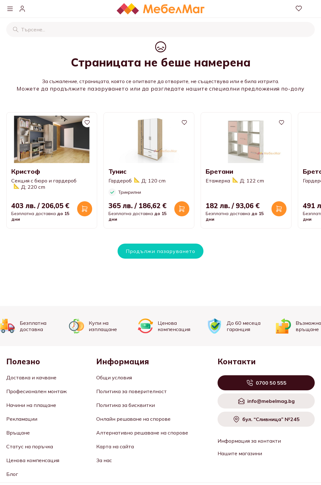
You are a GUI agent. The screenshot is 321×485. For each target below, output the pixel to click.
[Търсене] (15, 29)
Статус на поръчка (29, 446)
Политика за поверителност (131, 391)
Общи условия (114, 377)
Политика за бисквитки (125, 405)
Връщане (18, 433)
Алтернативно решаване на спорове (142, 433)
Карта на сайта (115, 446)
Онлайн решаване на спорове (133, 419)
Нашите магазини (240, 453)
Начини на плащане (31, 405)
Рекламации (21, 419)
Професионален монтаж (36, 391)
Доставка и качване (31, 377)
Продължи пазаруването (160, 251)
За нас (104, 460)
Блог (12, 474)
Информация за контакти (249, 441)
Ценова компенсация (32, 460)
